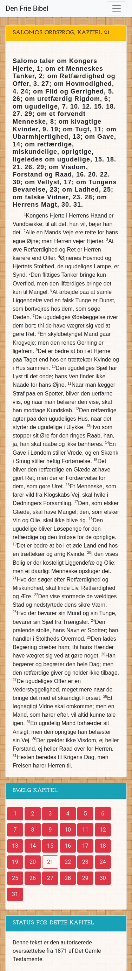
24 (103, 862)
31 (15, 894)
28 (68, 878)
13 (15, 845)
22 (68, 862)
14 (32, 845)
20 (32, 862)
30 (103, 878)
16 (68, 845)
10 (68, 829)
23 (85, 862)
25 (15, 878)
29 (85, 878)
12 (103, 829)
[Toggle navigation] (116, 8)
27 (50, 878)
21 (50, 862)
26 (32, 878)
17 (85, 845)
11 (85, 829)
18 (103, 845)
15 (50, 845)
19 (15, 862)
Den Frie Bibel (27, 8)
